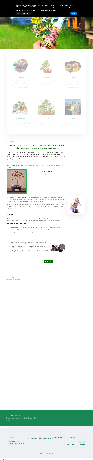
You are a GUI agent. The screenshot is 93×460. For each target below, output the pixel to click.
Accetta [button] (73, 456)
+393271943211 (13, 2)
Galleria (64, 7)
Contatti (78, 7)
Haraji (44, 7)
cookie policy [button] (32, 449)
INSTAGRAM (48, 261)
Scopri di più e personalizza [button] (23, 456)
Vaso (26, 197)
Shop (69, 7)
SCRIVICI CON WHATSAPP (78, 2)
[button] (77, 446)
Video (73, 7)
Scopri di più (46, 34)
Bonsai (39, 7)
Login (83, 7)
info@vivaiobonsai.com (25, 2)
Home (26, 7)
